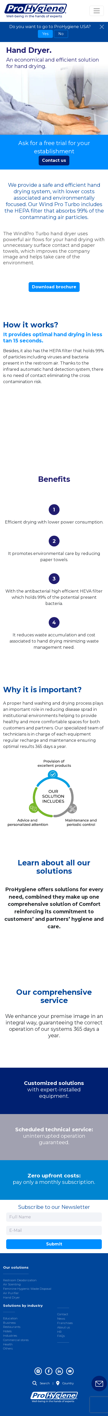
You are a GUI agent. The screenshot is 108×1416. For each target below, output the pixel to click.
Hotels (7, 1331)
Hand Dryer (11, 1297)
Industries (10, 1335)
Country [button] (65, 1383)
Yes (45, 33)
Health (8, 1344)
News (61, 1318)
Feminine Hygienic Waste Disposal (27, 1289)
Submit (54, 1244)
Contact (62, 1314)
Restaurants (11, 1327)
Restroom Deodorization (20, 1280)
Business (9, 1323)
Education (10, 1318)
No (61, 33)
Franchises (65, 1323)
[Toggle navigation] (96, 11)
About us (63, 1327)
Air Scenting (12, 1284)
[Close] (102, 27)
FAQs (61, 1336)
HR (59, 1332)
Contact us (54, 160)
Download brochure (54, 286)
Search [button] (41, 1383)
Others (8, 1348)
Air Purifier (11, 1293)
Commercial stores (16, 1340)
